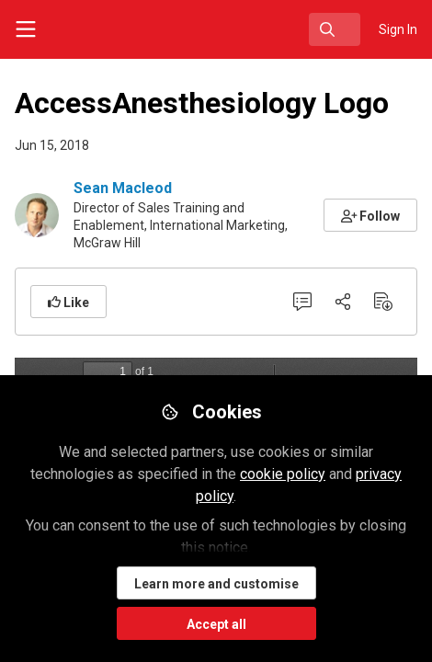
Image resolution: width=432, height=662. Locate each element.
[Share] (342, 301)
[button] (371, 215)
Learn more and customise (216, 583)
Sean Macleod (123, 188)
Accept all (216, 624)
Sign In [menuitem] (398, 29)
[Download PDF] (383, 301)
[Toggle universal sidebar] (25, 29)
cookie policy (282, 474)
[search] (334, 29)
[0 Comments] (302, 301)
